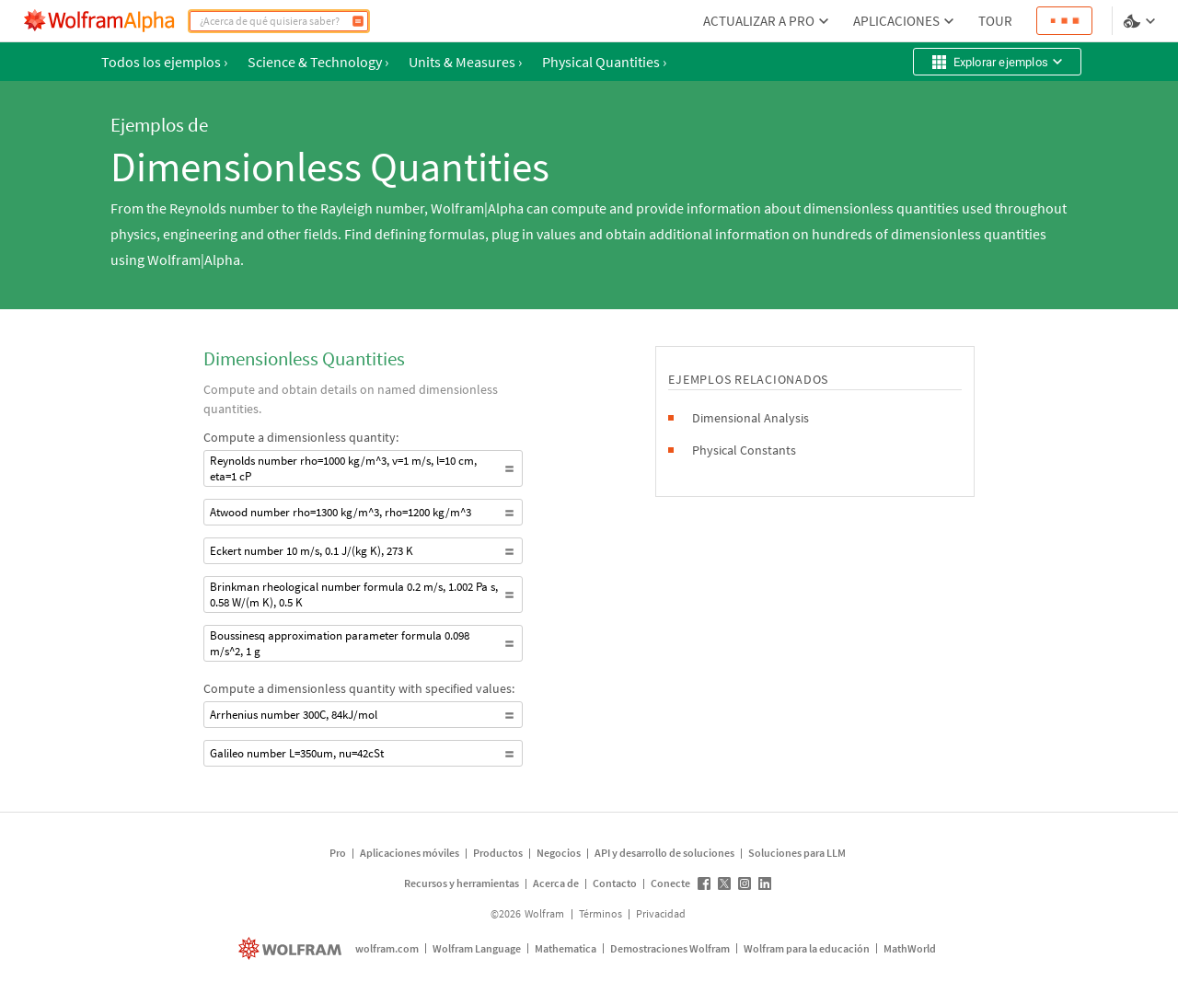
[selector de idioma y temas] (1141, 21)
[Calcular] (358, 21)
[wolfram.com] (292, 948)
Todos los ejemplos (164, 62)
